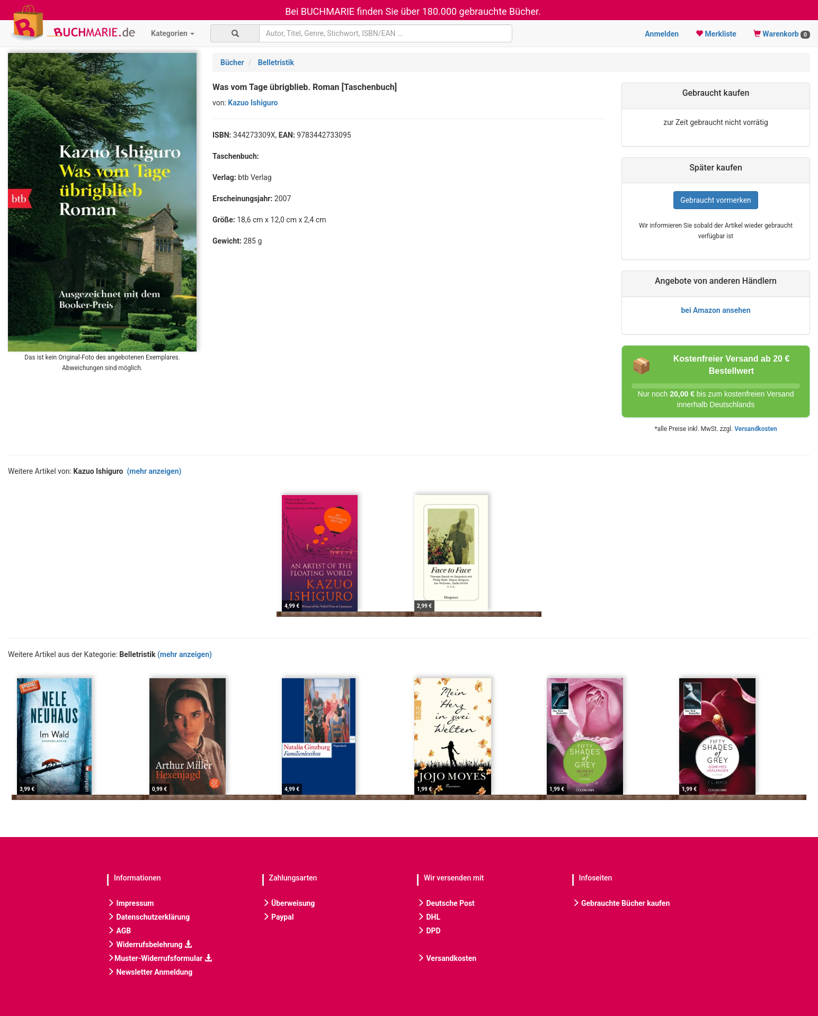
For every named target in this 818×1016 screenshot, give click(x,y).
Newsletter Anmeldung (149, 972)
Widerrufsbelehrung (149, 944)
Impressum (130, 903)
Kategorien (172, 33)
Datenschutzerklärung (148, 917)
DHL (428, 917)
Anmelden (662, 34)
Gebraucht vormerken (715, 200)
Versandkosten (755, 429)
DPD (429, 931)
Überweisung (288, 903)
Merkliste (716, 34)
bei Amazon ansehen (715, 310)
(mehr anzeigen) (154, 471)
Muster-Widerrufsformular (159, 958)
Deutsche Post (446, 903)
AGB (119, 931)
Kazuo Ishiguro (253, 102)
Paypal (278, 917)
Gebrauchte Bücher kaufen (621, 903)
